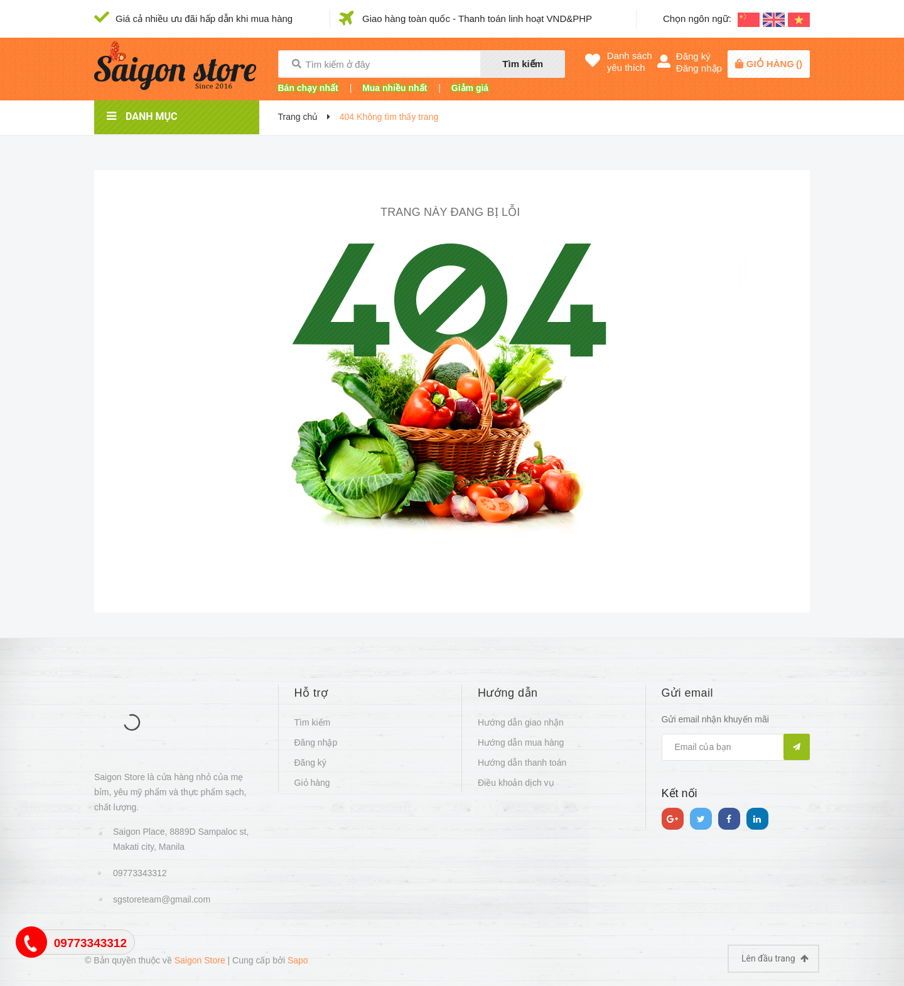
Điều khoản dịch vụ (516, 783)
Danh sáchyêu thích (629, 61)
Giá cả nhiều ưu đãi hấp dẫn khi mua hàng (204, 18)
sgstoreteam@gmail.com (161, 899)
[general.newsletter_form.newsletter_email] (736, 747)
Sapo (298, 960)
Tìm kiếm (522, 63)
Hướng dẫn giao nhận (521, 722)
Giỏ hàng (312, 783)
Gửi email (688, 693)
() (774, 63)
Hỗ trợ (311, 693)
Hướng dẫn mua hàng (521, 742)
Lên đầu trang (775, 958)
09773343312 (140, 873)
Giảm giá (469, 88)
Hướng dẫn (508, 693)
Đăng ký (693, 56)
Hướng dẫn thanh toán (522, 763)
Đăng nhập (699, 68)
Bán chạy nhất (308, 88)
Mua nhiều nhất (394, 88)
